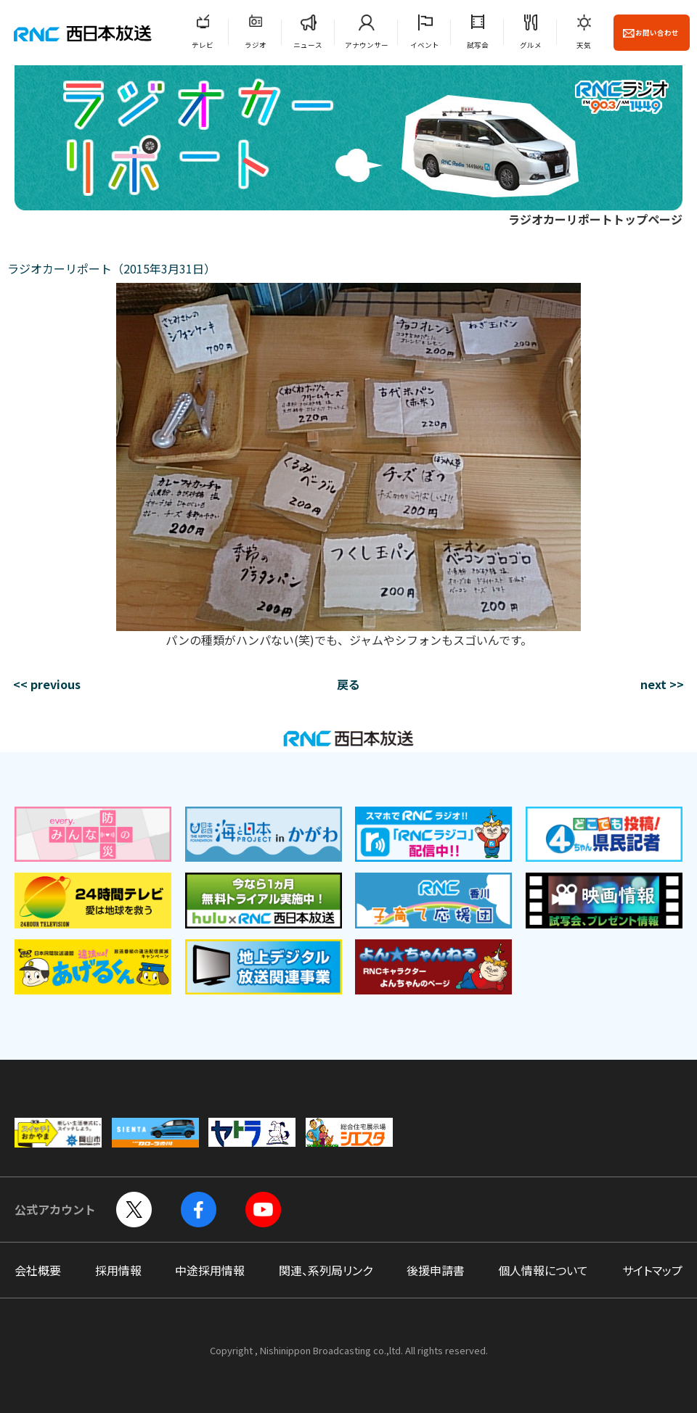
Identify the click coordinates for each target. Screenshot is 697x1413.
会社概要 (38, 1270)
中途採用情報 (210, 1270)
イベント (424, 45)
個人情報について (543, 1270)
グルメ (531, 45)
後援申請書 (436, 1270)
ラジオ (255, 45)
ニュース (307, 45)
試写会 (478, 45)
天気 (583, 45)
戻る (348, 684)
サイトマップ (652, 1270)
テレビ (202, 45)
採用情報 (118, 1270)
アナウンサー (366, 45)
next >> (662, 684)
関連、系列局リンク (325, 1270)
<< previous (47, 684)
